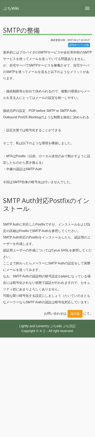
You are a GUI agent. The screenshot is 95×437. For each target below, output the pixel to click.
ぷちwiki (56, 326)
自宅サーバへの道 (79, 45)
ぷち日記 (69, 326)
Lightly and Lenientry (34, 326)
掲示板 (75, 313)
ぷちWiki (11, 8)
